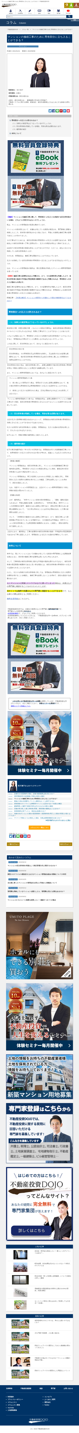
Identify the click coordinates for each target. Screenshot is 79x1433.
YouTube (11, 1408)
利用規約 (11, 1397)
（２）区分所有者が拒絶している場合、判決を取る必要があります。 (37, 126)
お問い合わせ (68, 1388)
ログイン (66, 5)
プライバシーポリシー (15, 1399)
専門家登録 (76, 5)
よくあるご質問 (49, 1399)
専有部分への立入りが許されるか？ (25, 120)
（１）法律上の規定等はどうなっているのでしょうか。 (32, 123)
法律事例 (9, 1388)
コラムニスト (12, 1402)
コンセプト (48, 1397)
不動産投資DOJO (13, 29)
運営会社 (47, 1402)
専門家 (53, 1388)
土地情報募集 (12, 1410)
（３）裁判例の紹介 (19, 129)
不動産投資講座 (25, 1388)
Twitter (46, 1405)
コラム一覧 (25, 29)
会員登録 (71, 5)
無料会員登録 (12, 599)
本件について (16, 133)
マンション (23, 46)
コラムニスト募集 (14, 1405)
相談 (41, 1388)
